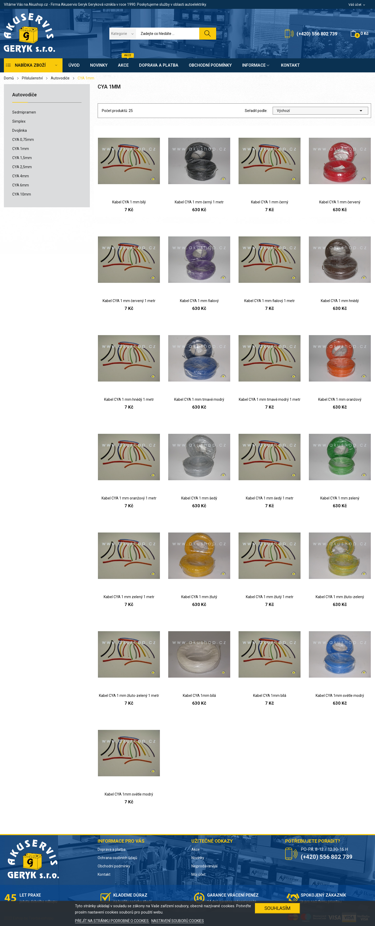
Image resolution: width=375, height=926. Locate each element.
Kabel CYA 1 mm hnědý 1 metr (129, 399)
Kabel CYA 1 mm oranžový (339, 399)
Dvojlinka (19, 130)
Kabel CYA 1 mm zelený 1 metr (129, 597)
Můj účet (198, 874)
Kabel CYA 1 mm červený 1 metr (129, 301)
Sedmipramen (24, 112)
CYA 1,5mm (22, 158)
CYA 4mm (20, 176)
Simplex (19, 121)
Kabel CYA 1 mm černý (269, 202)
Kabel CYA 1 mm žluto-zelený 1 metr (129, 695)
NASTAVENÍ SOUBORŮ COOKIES (177, 921)
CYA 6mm (20, 185)
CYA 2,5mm (22, 167)
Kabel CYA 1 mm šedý (199, 498)
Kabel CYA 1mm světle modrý (340, 695)
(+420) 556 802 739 (317, 33)
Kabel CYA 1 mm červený (339, 202)
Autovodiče (24, 94)
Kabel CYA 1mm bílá (199, 695)
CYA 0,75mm (23, 139)
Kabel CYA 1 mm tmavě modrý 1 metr (270, 399)
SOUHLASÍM (277, 908)
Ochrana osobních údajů (117, 858)
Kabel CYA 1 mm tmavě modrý (199, 399)
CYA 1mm (20, 149)
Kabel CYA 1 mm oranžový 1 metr (129, 498)
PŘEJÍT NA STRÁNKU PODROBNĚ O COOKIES (112, 921)
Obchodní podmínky (114, 866)
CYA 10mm (21, 194)
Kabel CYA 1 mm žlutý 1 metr (269, 597)
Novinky (197, 858)
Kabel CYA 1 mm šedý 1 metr (269, 498)
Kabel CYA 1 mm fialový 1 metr (269, 301)
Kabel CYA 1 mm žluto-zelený (340, 597)
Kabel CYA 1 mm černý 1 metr (199, 202)
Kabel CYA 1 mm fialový (199, 301)
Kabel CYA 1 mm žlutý (199, 597)
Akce (195, 849)
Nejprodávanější (204, 866)
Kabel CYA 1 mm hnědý (340, 301)
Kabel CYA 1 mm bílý (129, 202)
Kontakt (104, 874)
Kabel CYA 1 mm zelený (339, 498)
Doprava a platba (112, 849)
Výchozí (320, 111)
